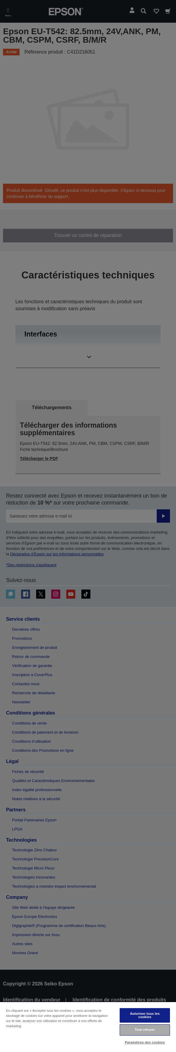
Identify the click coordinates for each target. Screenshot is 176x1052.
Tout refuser (145, 1029)
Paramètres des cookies (145, 1042)
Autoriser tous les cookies (145, 1015)
